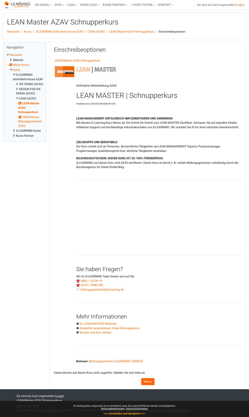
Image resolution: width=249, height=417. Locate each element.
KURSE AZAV (88, 5)
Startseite (13, 31)
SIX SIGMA (42, 5)
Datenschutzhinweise (137, 408)
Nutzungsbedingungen (112, 408)
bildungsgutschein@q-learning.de (102, 289)
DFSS (58, 5)
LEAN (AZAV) (96, 31)
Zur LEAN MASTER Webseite (98, 324)
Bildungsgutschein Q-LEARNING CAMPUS (116, 361)
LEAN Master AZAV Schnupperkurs (131, 31)
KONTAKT (164, 5)
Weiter (148, 381)
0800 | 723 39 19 (91, 281)
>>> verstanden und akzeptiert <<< (124, 413)
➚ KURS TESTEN (141, 5)
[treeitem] (24, 95)
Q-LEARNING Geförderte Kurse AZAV (59, 31)
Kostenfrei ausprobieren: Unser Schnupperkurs (110, 328)
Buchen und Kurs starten (95, 332)
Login (239, 5)
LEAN (71, 5)
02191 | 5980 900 (92, 285)
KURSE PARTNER (114, 5)
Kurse (27, 31)
